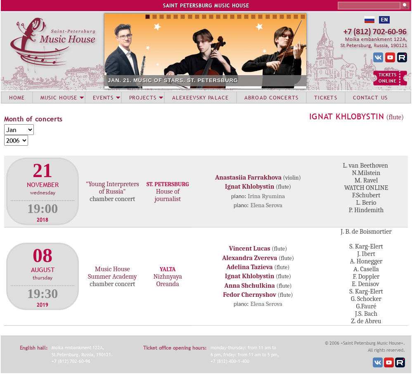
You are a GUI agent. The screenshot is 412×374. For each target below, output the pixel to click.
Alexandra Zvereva (249, 258)
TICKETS (325, 97)
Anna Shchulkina (249, 285)
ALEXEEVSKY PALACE (200, 97)
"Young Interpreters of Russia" (112, 187)
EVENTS (103, 97)
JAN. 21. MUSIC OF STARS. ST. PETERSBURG (173, 80)
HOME (17, 97)
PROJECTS (143, 97)
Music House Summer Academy (112, 272)
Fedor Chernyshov (249, 294)
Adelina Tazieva (250, 267)
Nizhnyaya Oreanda (167, 280)
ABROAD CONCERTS (271, 97)
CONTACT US (370, 97)
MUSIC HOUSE (58, 97)
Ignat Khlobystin (346, 116)
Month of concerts (33, 118)
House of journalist (167, 195)
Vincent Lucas (249, 248)
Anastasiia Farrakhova (248, 177)
